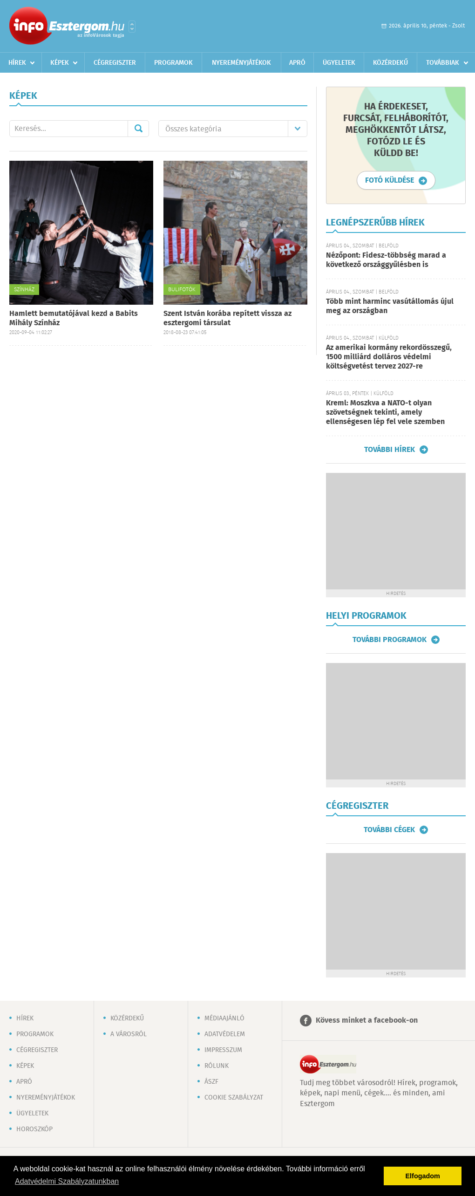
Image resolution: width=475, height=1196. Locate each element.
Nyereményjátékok (241, 63)
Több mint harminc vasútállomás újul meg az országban (390, 306)
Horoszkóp (34, 1129)
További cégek (389, 830)
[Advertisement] (396, 531)
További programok (390, 640)
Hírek (17, 63)
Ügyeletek (339, 63)
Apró (297, 63)
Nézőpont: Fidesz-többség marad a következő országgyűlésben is (386, 260)
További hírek (389, 449)
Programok (173, 63)
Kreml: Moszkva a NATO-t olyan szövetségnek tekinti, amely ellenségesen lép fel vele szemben (385, 412)
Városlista (132, 27)
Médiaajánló (224, 1018)
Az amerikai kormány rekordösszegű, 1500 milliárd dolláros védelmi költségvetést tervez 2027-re (389, 357)
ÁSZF (211, 1082)
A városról (128, 1034)
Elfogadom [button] (423, 1176)
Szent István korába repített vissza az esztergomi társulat (227, 318)
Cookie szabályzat (233, 1098)
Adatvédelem (224, 1034)
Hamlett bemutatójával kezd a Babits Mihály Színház (73, 318)
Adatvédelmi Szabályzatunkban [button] (67, 1181)
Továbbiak (442, 63)
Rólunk (216, 1066)
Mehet (138, 128)
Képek (59, 63)
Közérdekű (390, 63)
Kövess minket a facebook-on (367, 1020)
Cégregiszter (115, 63)
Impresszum (223, 1050)
